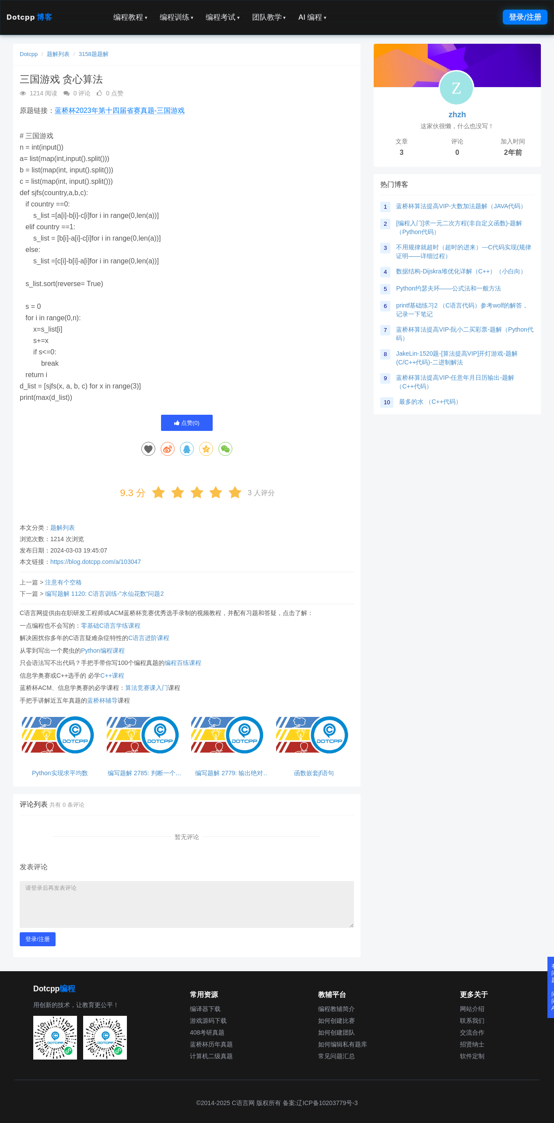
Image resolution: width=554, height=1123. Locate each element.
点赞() (187, 423)
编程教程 (130, 17)
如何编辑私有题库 (342, 1044)
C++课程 (112, 675)
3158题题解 (94, 54)
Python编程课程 (103, 650)
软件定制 (472, 1056)
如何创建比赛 (336, 1020)
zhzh (457, 114)
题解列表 (58, 54)
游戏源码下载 (208, 1020)
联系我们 (472, 1020)
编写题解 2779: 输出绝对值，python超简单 (229, 773)
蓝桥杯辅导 (102, 700)
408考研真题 (207, 1032)
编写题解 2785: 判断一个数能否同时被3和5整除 (145, 773)
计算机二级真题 (211, 1056)
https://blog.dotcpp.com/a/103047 (95, 561)
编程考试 (223, 17)
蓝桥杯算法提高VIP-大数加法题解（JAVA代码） (461, 206)
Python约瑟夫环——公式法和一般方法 (448, 288)
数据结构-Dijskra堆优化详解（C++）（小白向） (461, 271)
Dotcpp (29, 17)
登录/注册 (525, 17)
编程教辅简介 (336, 1008)
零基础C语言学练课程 (110, 625)
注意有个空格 (63, 582)
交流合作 (472, 1032)
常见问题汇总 (336, 1056)
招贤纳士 (472, 1044)
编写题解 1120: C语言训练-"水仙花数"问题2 (104, 593)
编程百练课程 (183, 662)
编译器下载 (205, 1008)
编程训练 (177, 17)
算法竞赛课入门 (146, 687)
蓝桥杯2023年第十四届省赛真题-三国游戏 (120, 110)
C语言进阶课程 (148, 637)
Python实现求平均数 (60, 773)
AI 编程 (312, 17)
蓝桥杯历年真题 (211, 1044)
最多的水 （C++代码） (430, 401)
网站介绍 (472, 1008)
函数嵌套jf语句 (314, 773)
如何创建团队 (336, 1032)
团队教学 (269, 17)
